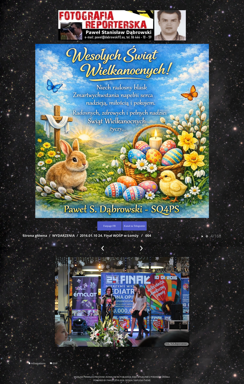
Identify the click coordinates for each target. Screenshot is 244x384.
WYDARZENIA (63, 235)
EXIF (53, 363)
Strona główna (35, 235)
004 (148, 235)
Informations (37, 363)
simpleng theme (141, 380)
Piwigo (110, 380)
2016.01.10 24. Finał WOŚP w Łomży (109, 235)
